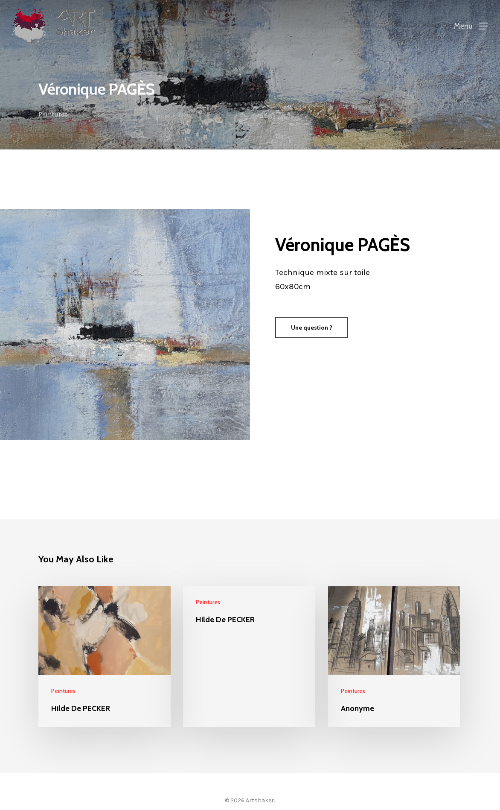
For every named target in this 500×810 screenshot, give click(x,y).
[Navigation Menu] (471, 25)
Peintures (53, 115)
